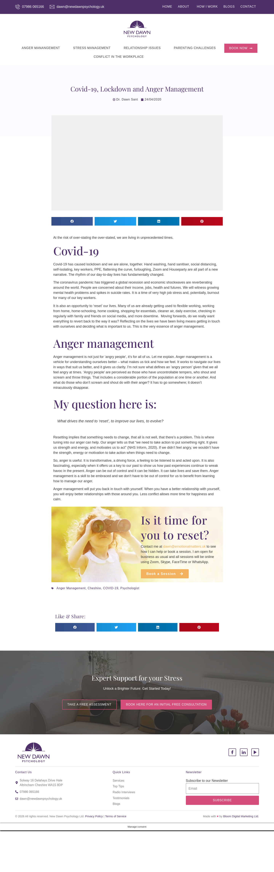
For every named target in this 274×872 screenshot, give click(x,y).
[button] (72, 221)
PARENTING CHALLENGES (195, 48)
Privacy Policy (94, 816)
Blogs (116, 803)
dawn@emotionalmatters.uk (184, 546)
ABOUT (183, 6)
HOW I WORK (207, 6)
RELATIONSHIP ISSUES (142, 48)
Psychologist (129, 588)
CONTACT (248, 6)
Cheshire (94, 588)
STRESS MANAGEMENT (92, 48)
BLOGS (229, 6)
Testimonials (121, 798)
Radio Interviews (124, 792)
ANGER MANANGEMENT (41, 48)
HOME (167, 6)
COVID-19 (110, 588)
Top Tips (118, 786)
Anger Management (71, 588)
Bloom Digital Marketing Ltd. (241, 816)
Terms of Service (115, 816)
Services (118, 780)
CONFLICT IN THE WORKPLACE (119, 56)
